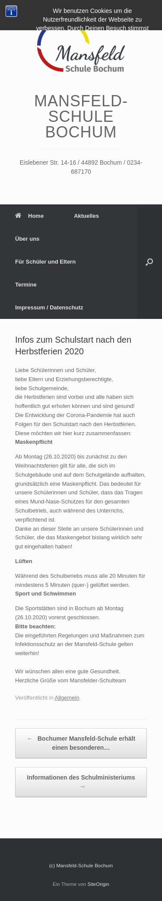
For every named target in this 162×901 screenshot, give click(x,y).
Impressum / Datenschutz (49, 307)
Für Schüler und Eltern (45, 261)
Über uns (27, 239)
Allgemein (67, 697)
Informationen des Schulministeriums (81, 782)
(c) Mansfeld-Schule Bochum (81, 865)
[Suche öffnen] (149, 261)
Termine (26, 284)
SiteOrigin (98, 884)
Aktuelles (86, 216)
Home (29, 216)
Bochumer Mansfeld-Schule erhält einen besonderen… (81, 742)
